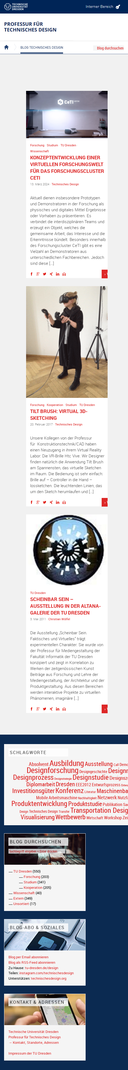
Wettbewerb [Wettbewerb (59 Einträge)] (70, 817)
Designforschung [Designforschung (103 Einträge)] (53, 770)
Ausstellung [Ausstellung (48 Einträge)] (99, 764)
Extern (18, 898)
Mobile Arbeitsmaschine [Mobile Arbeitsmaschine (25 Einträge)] (56, 798)
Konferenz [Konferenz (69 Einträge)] (69, 790)
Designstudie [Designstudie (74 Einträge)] (91, 777)
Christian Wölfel (59, 619)
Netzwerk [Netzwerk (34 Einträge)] (107, 797)
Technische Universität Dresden (33, 1031)
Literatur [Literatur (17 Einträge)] (90, 792)
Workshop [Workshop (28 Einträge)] (113, 817)
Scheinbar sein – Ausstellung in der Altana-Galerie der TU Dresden (65, 606)
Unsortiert (21, 903)
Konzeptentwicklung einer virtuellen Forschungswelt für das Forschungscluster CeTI (67, 167)
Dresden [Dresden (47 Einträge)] (65, 784)
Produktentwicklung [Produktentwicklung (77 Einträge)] (39, 803)
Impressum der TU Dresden (29, 1053)
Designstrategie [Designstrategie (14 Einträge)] (63, 779)
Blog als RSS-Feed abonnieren (31, 962)
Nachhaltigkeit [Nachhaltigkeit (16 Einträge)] (87, 798)
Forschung (37, 145)
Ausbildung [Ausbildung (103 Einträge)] (66, 763)
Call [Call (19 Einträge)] (116, 764)
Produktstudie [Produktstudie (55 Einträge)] (85, 803)
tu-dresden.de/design (41, 967)
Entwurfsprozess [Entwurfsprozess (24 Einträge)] (106, 785)
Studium (52, 145)
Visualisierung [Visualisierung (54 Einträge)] (38, 817)
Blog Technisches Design (37, 43)
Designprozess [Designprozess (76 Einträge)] (33, 777)
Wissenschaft (39, 151)
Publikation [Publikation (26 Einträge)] (112, 804)
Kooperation (55, 405)
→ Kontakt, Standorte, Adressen (33, 1042)
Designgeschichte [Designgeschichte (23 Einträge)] (93, 771)
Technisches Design (65, 184)
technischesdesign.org (48, 978)
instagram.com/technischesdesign (46, 972)
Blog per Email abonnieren (28, 957)
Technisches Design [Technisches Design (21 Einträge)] (43, 811)
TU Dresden (68, 145)
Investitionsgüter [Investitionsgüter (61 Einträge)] (33, 790)
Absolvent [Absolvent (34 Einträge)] (39, 764)
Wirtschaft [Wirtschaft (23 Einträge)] (94, 817)
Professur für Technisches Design (34, 1037)
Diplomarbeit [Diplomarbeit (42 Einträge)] (40, 784)
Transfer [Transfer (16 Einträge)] (64, 812)
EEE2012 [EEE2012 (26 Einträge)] (83, 785)
